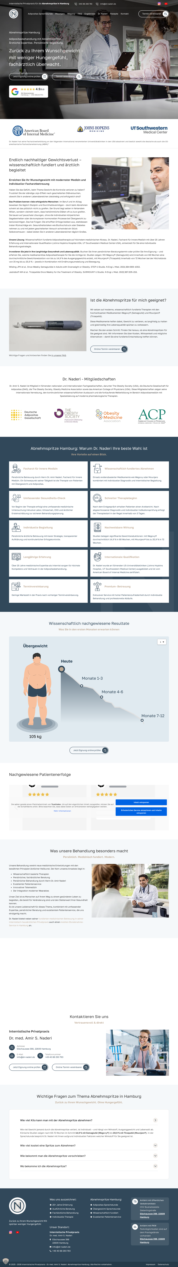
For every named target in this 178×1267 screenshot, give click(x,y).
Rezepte (114, 13)
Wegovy (71, 13)
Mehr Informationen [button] (62, 811)
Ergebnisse (89, 13)
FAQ (80, 13)
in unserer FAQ (58, 355)
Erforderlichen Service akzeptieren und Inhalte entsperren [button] (141, 811)
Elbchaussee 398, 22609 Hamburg (152, 1215)
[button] (5, 1261)
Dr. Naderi (102, 13)
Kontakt (125, 13)
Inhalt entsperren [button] (141, 802)
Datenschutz (163, 1264)
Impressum (150, 1264)
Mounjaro (60, 13)
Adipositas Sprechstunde (40, 13)
